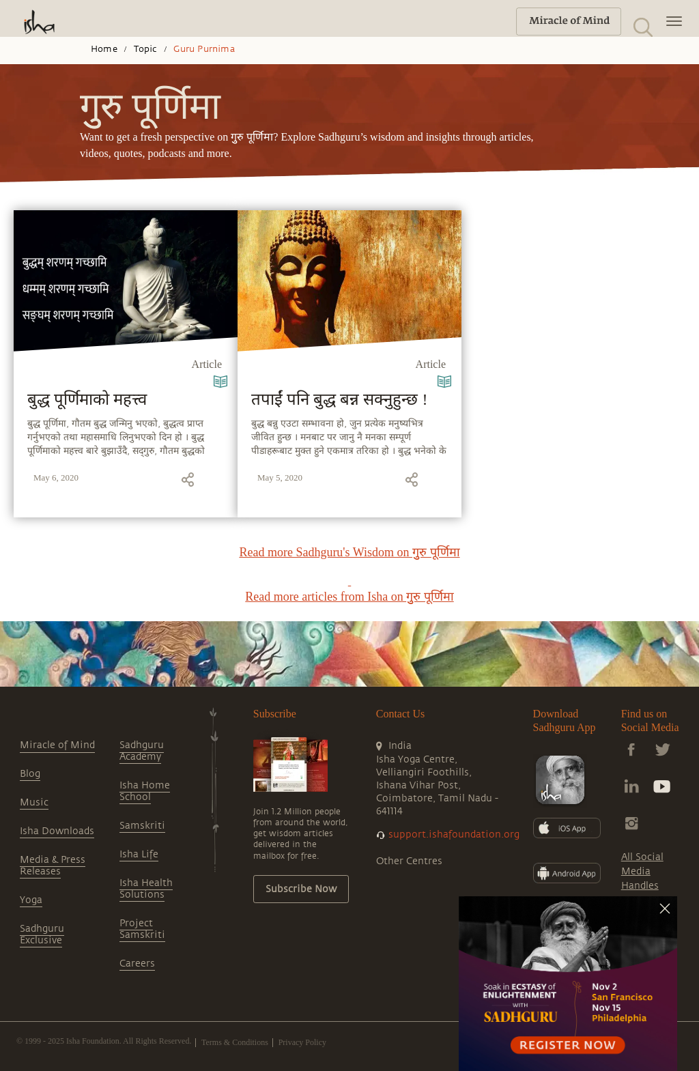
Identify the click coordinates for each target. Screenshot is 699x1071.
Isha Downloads (57, 831)
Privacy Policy (302, 1042)
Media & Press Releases (52, 865)
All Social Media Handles (642, 871)
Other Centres (409, 861)
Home (104, 49)
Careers (137, 963)
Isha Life (138, 854)
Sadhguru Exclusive (42, 934)
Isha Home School (144, 791)
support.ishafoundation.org (453, 834)
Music (34, 802)
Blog (30, 774)
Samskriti (142, 825)
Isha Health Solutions (146, 889)
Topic (146, 49)
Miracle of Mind (57, 745)
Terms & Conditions (234, 1042)
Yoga (31, 900)
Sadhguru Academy (141, 751)
